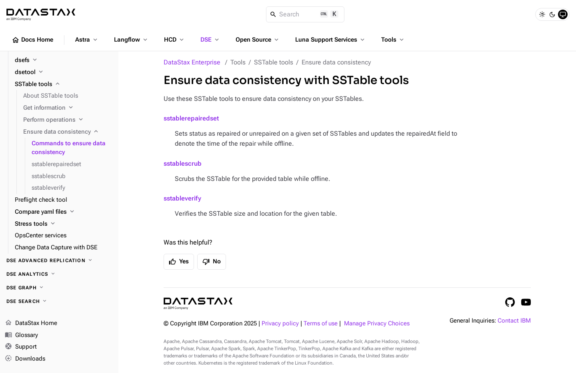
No (211, 261)
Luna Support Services (330, 39)
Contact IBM (514, 320)
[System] (563, 14)
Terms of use (321, 323)
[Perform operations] (67, 120)
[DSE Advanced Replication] (59, 260)
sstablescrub (183, 163)
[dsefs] (63, 60)
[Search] (305, 14)
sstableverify (182, 198)
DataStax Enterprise (192, 62)
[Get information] (67, 108)
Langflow (131, 39)
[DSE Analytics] (59, 274)
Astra (87, 39)
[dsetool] (63, 72)
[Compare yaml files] (63, 212)
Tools (393, 39)
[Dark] (552, 14)
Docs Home (32, 40)
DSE (210, 39)
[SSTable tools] (63, 84)
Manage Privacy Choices (377, 323)
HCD (174, 39)
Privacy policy (280, 323)
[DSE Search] (59, 301)
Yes (179, 261)
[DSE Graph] (59, 288)
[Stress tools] (63, 224)
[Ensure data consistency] (67, 132)
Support (21, 347)
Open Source (258, 39)
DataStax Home (31, 323)
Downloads (25, 359)
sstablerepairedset (191, 118)
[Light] (542, 14)
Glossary (21, 335)
